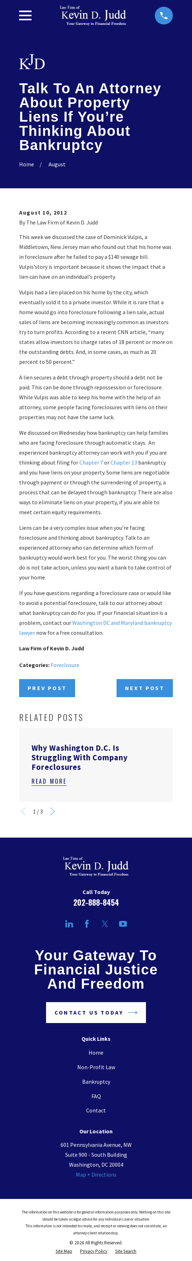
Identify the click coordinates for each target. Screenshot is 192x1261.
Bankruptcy (96, 1081)
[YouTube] (123, 924)
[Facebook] (87, 924)
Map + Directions (96, 1174)
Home (96, 1052)
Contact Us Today (96, 1012)
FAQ (96, 1096)
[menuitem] (64, 1251)
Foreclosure (65, 664)
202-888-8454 (96, 902)
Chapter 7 (91, 462)
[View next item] (52, 811)
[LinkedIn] (69, 924)
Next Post (144, 687)
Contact (96, 1110)
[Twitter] (105, 924)
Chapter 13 (124, 462)
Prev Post (47, 687)
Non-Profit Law (96, 1067)
